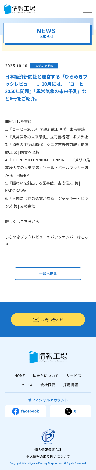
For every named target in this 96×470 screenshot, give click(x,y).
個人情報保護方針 (48, 449)
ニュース (25, 384)
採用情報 (70, 384)
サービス (73, 375)
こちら (26, 221)
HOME (20, 375)
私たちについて (46, 375)
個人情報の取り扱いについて (48, 456)
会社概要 (47, 384)
